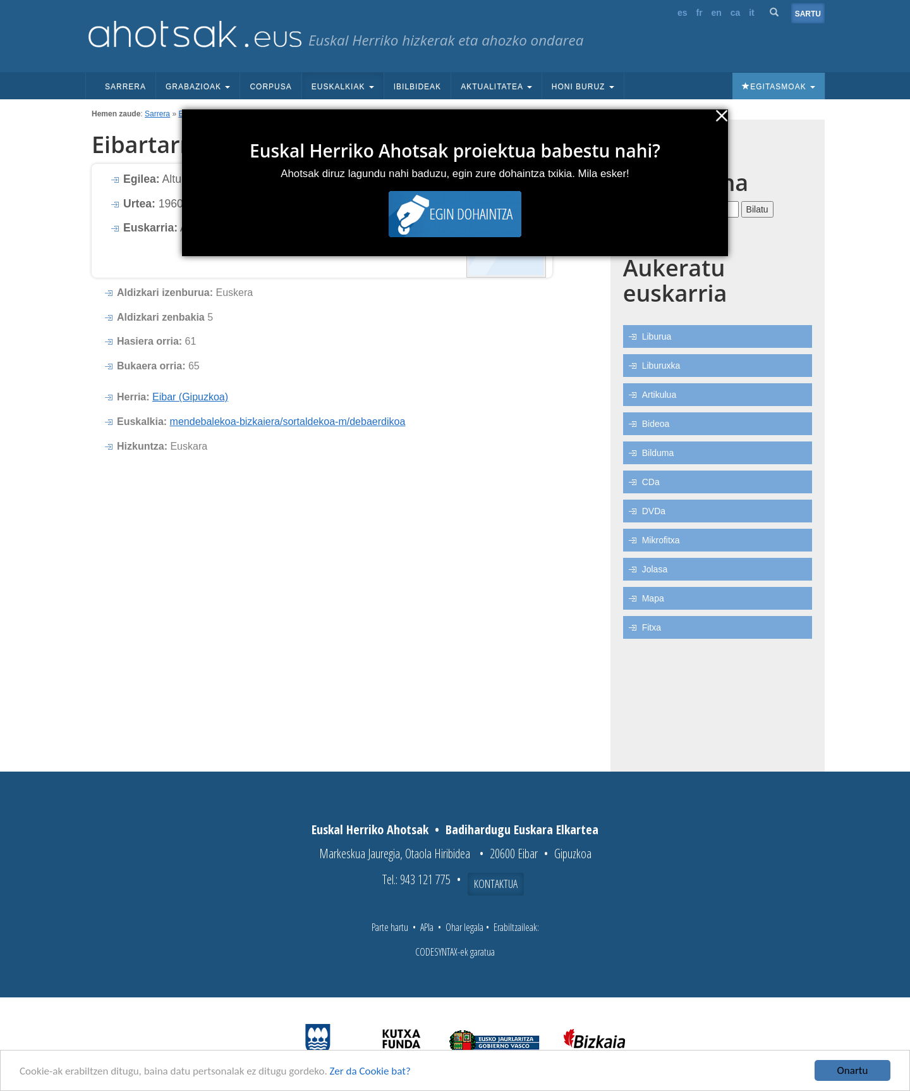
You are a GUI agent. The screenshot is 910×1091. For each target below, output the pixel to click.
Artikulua (659, 395)
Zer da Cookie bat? (370, 1071)
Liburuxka (661, 366)
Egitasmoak (778, 86)
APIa (427, 927)
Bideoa (656, 424)
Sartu (808, 13)
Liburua (657, 336)
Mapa (653, 598)
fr (699, 13)
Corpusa (270, 86)
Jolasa (654, 569)
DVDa (653, 511)
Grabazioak (198, 86)
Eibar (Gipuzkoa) (190, 396)
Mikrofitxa (661, 540)
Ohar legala (464, 927)
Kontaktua (496, 883)
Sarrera (125, 86)
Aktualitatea (496, 86)
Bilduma (658, 453)
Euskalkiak (343, 86)
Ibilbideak (417, 86)
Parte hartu (390, 927)
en (717, 13)
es (682, 13)
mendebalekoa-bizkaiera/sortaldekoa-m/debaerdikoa (288, 421)
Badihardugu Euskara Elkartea (522, 829)
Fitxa (651, 627)
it (752, 13)
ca (736, 13)
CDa (651, 482)
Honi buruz (583, 86)
